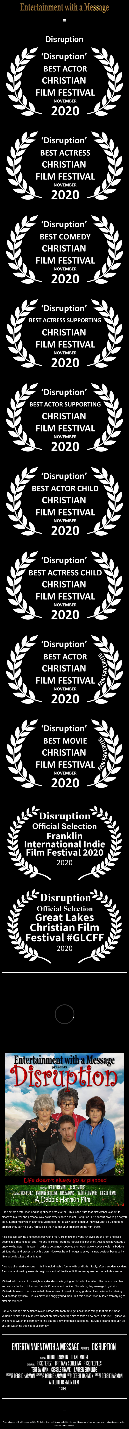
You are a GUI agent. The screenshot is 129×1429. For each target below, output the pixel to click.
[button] (64, 20)
